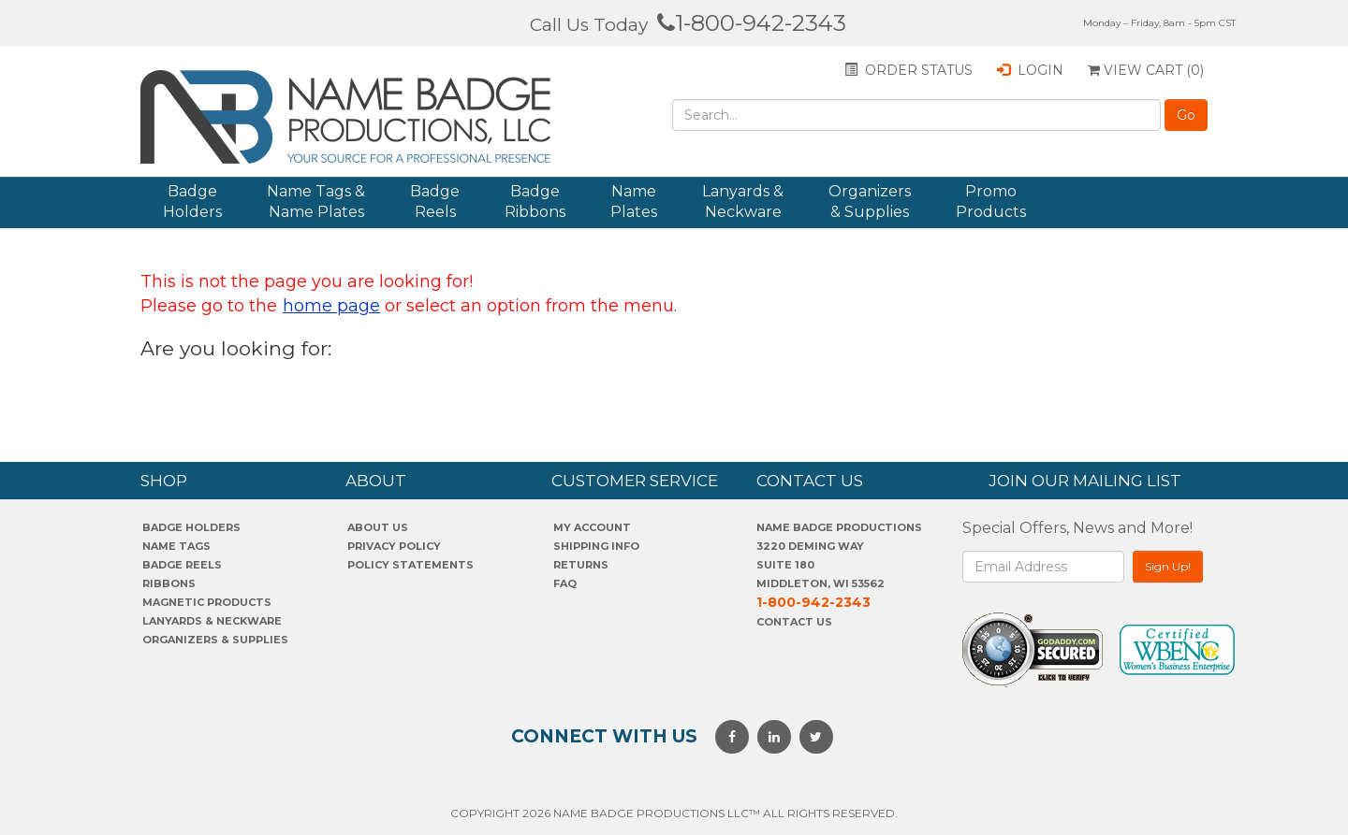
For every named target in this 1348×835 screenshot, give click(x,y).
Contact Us (794, 621)
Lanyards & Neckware (743, 201)
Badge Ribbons (535, 201)
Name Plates (633, 201)
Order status (908, 70)
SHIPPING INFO (596, 546)
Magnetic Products (206, 602)
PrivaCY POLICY (394, 546)
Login (1030, 70)
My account (592, 527)
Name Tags (176, 546)
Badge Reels (435, 201)
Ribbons (169, 583)
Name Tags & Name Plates (316, 201)
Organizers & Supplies (869, 201)
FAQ (565, 583)
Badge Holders (192, 201)
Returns (580, 564)
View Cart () (1146, 70)
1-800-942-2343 (751, 22)
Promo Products (991, 201)
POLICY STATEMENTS (410, 564)
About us (377, 527)
